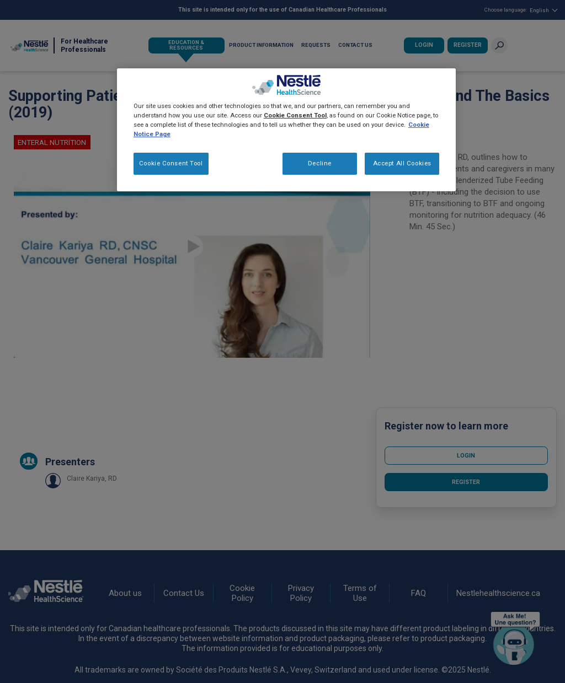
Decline (320, 163)
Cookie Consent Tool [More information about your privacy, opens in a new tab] (295, 115)
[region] (286, 129)
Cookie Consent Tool (171, 163)
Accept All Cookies (402, 163)
